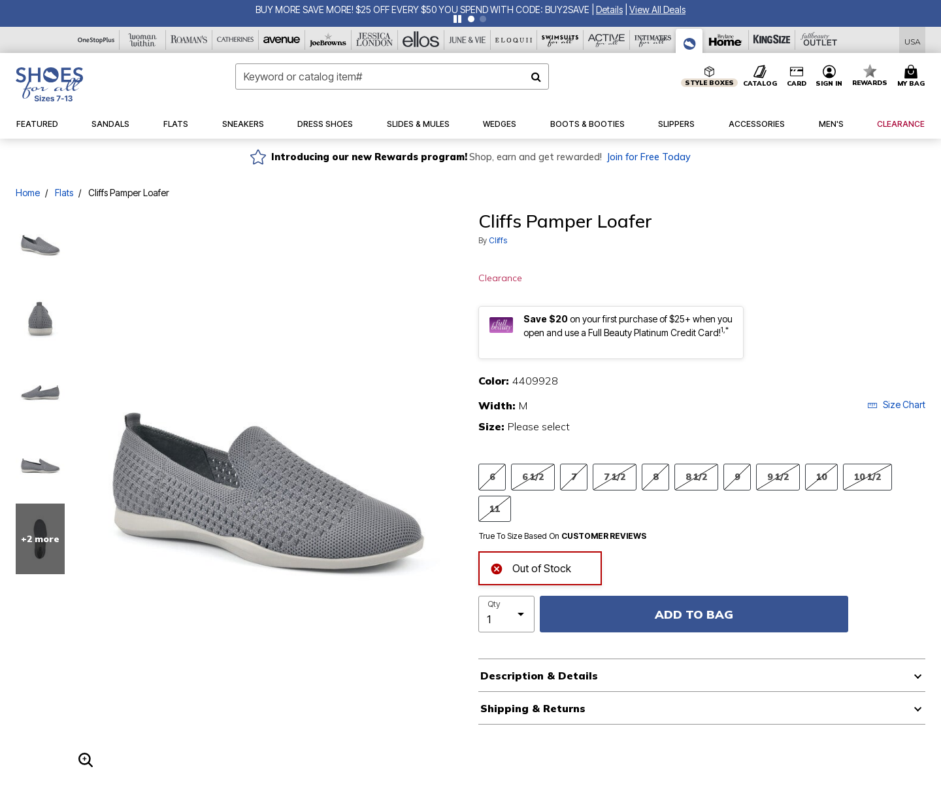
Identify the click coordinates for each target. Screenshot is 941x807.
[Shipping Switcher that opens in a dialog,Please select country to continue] (912, 40)
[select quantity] (506, 614)
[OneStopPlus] (96, 40)
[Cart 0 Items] (913, 76)
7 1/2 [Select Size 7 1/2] (614, 476)
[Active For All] (607, 40)
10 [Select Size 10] (821, 476)
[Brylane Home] (725, 40)
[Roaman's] (189, 40)
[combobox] (392, 76)
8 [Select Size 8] (655, 476)
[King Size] (772, 40)
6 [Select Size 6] (492, 476)
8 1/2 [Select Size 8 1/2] (696, 476)
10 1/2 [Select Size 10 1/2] (867, 476)
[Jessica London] (375, 40)
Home (28, 192)
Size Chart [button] (896, 404)
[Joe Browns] (328, 40)
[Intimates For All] (653, 40)
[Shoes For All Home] (49, 84)
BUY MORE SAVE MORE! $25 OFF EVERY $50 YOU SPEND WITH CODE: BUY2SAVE (422, 9)
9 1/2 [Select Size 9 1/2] (778, 476)
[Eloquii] (514, 40)
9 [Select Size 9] (737, 476)
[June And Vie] (467, 40)
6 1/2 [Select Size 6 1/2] (533, 476)
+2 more (40, 539)
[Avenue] (282, 40)
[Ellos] (421, 40)
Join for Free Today (648, 157)
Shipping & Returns (533, 708)
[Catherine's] (235, 40)
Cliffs (498, 240)
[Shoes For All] (689, 41)
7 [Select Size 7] (573, 476)
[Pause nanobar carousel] (457, 19)
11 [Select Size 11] (494, 508)
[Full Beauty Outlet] (818, 40)
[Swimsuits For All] (560, 40)
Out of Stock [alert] (530, 567)
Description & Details (539, 675)
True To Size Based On (562, 536)
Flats (64, 192)
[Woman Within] (143, 40)
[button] (609, 9)
